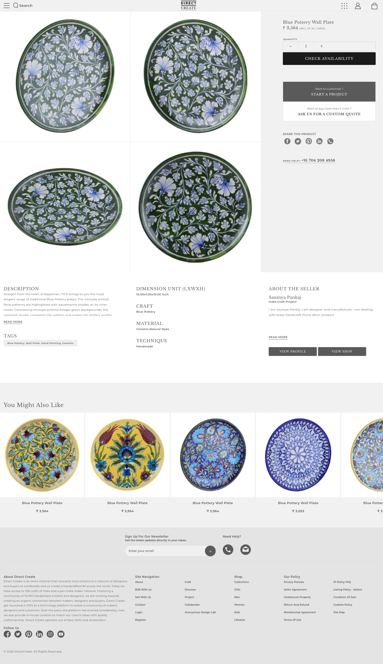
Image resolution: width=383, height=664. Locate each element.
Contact (140, 604)
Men (237, 597)
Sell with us (143, 597)
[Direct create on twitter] (18, 634)
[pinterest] (308, 141)
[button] (377, 462)
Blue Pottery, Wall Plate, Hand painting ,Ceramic (40, 343)
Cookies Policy (342, 604)
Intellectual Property (297, 597)
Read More (13, 321)
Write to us (246, 549)
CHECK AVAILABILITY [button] (329, 58)
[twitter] (298, 141)
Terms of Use (292, 620)
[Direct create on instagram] (51, 634)
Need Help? (309, 160)
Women (239, 604)
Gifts (237, 589)
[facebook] (287, 141)
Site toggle (7, 5)
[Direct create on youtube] (61, 634)
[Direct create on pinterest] (29, 634)
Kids (237, 612)
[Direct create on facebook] (8, 634)
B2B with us (143, 589)
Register (140, 620)
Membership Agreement (300, 612)
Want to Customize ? (329, 92)
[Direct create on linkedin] (40, 634)
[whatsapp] (330, 141)
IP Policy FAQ (342, 582)
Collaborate (192, 604)
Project (189, 597)
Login (138, 612)
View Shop (342, 351)
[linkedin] (319, 141)
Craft (188, 582)
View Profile (293, 351)
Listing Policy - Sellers (347, 589)
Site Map (339, 612)
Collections (241, 582)
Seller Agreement (295, 589)
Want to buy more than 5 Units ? (329, 112)
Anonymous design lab (200, 612)
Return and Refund (296, 604)
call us (228, 549)
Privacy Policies (294, 582)
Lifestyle (239, 620)
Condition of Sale (344, 597)
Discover (190, 589)
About (139, 582)
